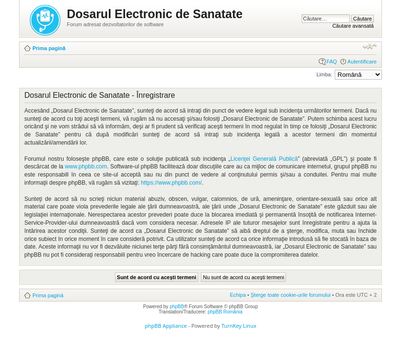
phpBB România (225, 311)
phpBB (176, 306)
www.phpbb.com (86, 166)
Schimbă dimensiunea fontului (370, 46)
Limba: (324, 74)
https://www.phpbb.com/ (171, 182)
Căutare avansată (353, 26)
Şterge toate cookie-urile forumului (291, 295)
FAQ (332, 61)
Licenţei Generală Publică (264, 159)
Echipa (238, 295)
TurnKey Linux (239, 325)
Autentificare (362, 61)
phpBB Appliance (166, 325)
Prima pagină (48, 48)
